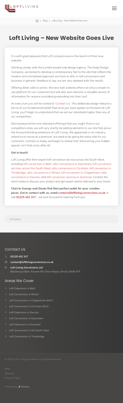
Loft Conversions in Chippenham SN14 (31, 300)
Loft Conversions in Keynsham (26, 318)
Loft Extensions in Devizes (24, 312)
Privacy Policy (12, 377)
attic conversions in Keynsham (72, 164)
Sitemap (9, 373)
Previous (15, 219)
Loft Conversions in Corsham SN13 (28, 306)
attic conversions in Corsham (70, 168)
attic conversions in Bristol (43, 172)
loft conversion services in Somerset (69, 177)
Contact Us (63, 103)
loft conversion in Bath (37, 164)
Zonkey (23, 386)
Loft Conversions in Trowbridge (26, 336)
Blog (7, 368)
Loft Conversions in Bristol (24, 294)
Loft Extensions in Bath (22, 288)
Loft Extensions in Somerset (25, 324)
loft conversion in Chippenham (80, 172)
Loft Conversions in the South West (29, 330)
